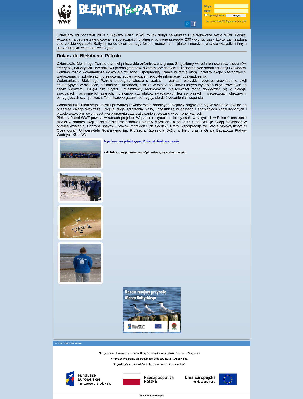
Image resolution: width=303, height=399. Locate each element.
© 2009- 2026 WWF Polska (68, 343)
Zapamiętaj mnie (215, 15)
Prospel (159, 395)
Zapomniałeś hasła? (236, 21)
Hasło (207, 10)
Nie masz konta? (215, 21)
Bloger (208, 6)
